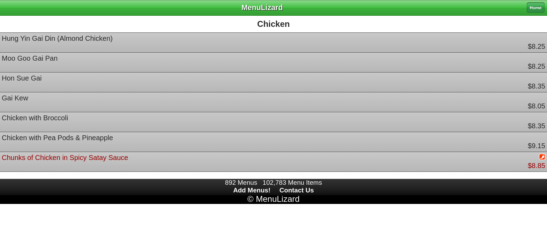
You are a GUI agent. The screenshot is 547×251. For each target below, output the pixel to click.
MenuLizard (277, 199)
